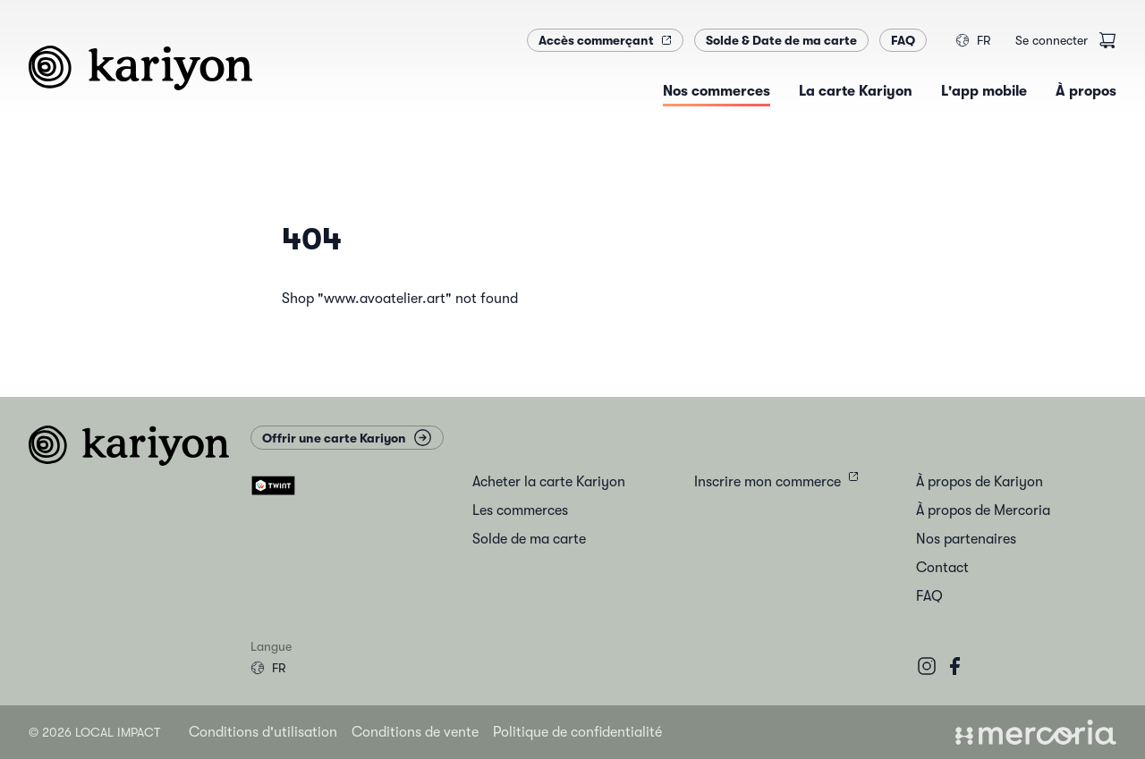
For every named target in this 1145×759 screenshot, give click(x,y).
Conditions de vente (415, 732)
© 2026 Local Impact (94, 732)
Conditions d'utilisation (263, 732)
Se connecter (1051, 40)
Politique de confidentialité (577, 732)
